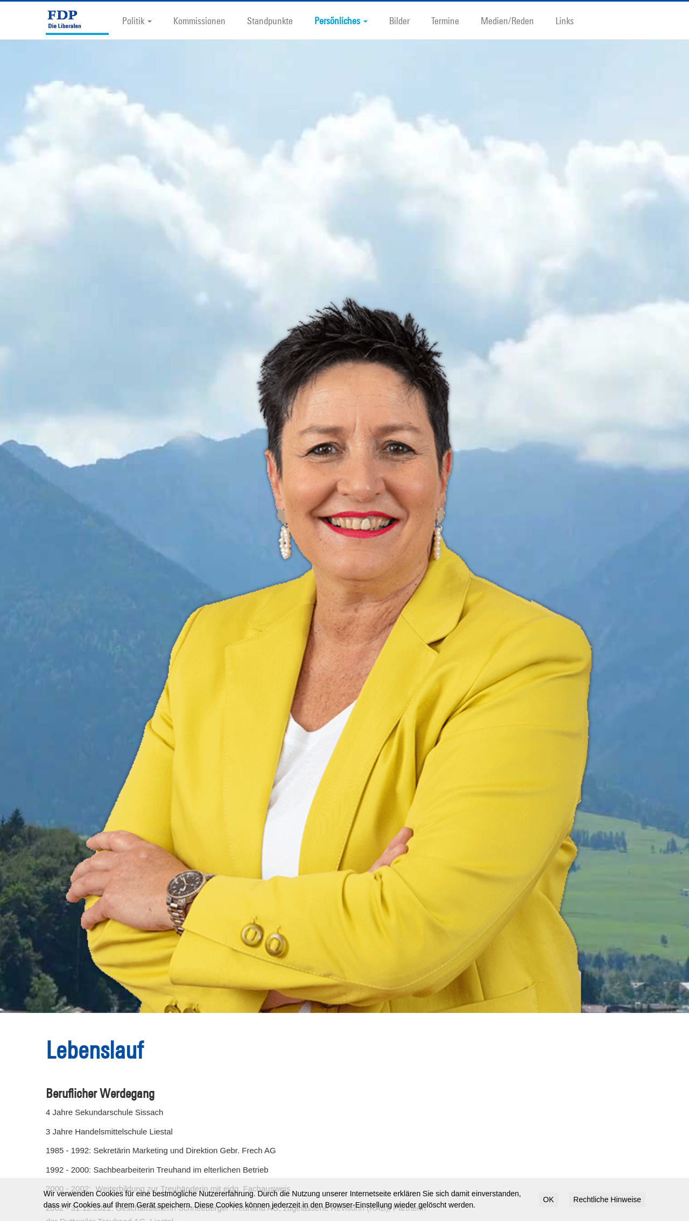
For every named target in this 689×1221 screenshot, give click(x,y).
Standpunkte (270, 20)
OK (548, 1199)
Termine (445, 20)
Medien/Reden (507, 20)
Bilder (399, 20)
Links (565, 20)
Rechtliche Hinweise (607, 1199)
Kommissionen (199, 20)
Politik (137, 20)
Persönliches (341, 20)
